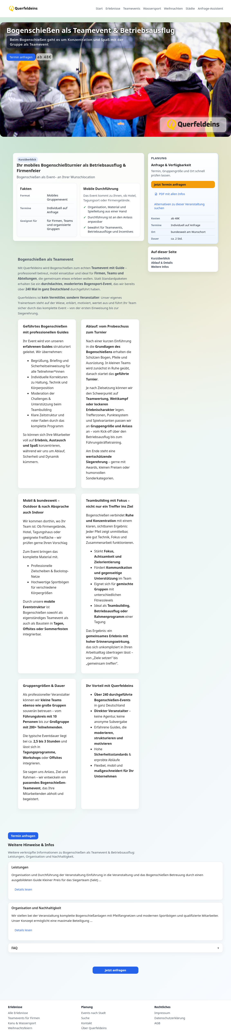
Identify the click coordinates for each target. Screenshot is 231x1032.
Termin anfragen (20, 57)
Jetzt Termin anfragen (170, 184)
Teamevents (131, 8)
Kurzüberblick (160, 258)
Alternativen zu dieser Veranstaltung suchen (179, 206)
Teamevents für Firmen (24, 1018)
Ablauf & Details (162, 262)
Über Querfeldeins (94, 1028)
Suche (85, 1018)
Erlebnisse (113, 8)
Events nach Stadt (93, 1013)
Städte (190, 8)
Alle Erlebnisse (18, 1013)
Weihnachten (173, 8)
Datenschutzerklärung (169, 1018)
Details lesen (23, 889)
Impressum (162, 1013)
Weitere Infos (160, 266)
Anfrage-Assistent (210, 8)
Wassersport (152, 8)
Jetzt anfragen (115, 970)
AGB (157, 1023)
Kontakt (86, 1023)
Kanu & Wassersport (22, 1023)
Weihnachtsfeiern (20, 1028)
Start (99, 8)
